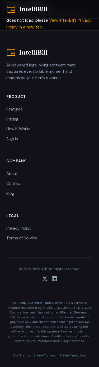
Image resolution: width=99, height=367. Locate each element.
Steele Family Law (72, 355)
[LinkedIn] (54, 279)
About (12, 173)
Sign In (12, 139)
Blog (10, 193)
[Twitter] (45, 279)
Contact (14, 183)
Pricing (12, 119)
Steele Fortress (45, 355)
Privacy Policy (18, 228)
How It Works (18, 129)
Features (14, 109)
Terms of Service (21, 238)
